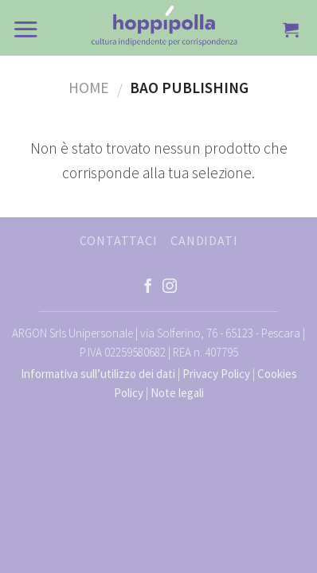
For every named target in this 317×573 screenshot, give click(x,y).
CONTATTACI (119, 240)
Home (88, 87)
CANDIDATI (203, 240)
